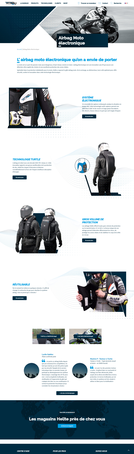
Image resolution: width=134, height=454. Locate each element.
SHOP (65, 3)
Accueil (19, 49)
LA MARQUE (24, 3)
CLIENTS (58, 3)
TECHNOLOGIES (46, 3)
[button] (126, 3)
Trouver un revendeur (88, 3)
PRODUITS (34, 3)
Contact (105, 3)
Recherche (117, 3)
